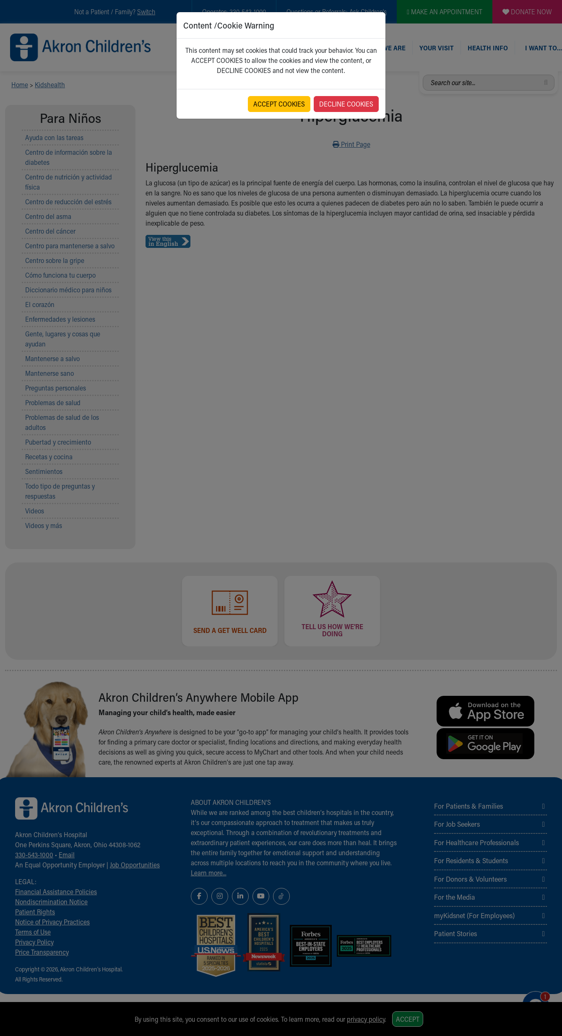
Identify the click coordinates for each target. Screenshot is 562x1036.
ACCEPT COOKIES (279, 103)
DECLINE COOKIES (346, 103)
